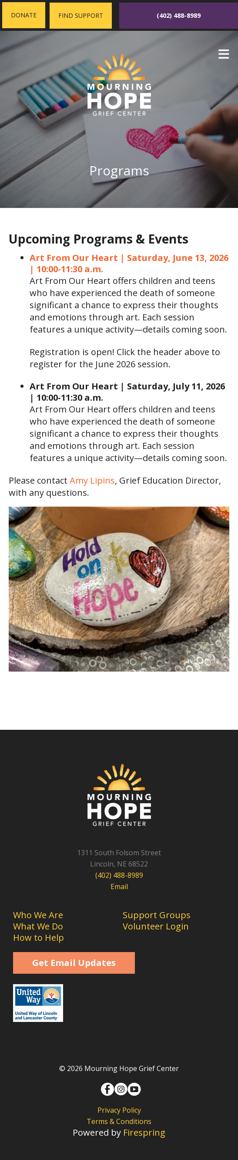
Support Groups (157, 915)
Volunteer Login (156, 926)
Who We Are (38, 915)
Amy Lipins (92, 480)
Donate (24, 15)
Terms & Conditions (119, 1121)
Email (119, 886)
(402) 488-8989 (179, 15)
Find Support (80, 15)
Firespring (144, 1132)
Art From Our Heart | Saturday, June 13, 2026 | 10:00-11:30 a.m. (129, 263)
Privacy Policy (119, 1110)
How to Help (38, 937)
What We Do (38, 926)
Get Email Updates (74, 963)
